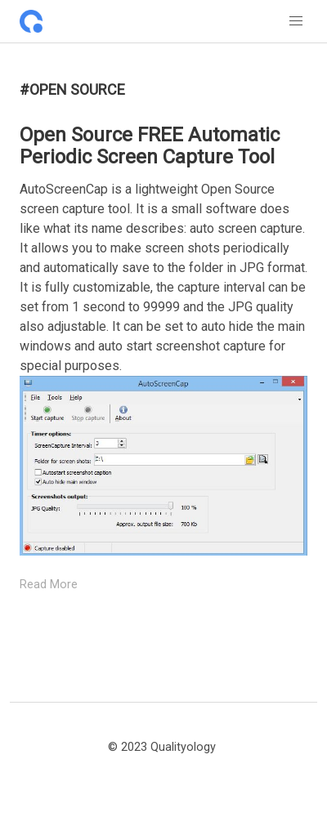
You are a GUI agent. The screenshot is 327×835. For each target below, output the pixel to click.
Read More (49, 585)
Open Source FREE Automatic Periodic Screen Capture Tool (150, 145)
